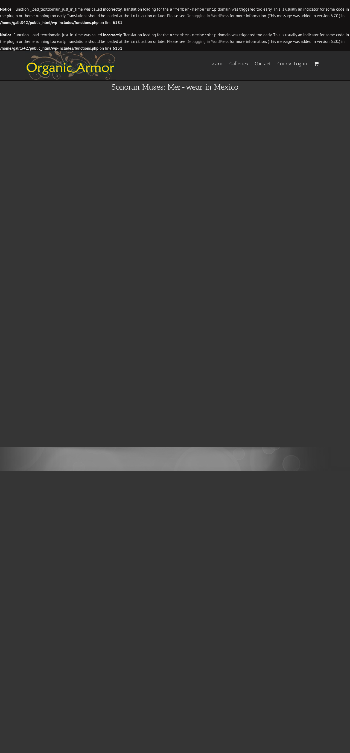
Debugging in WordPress (207, 15)
